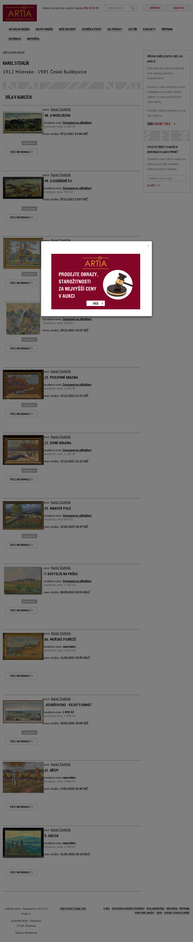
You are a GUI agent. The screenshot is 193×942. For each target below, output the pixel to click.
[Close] (148, 246)
